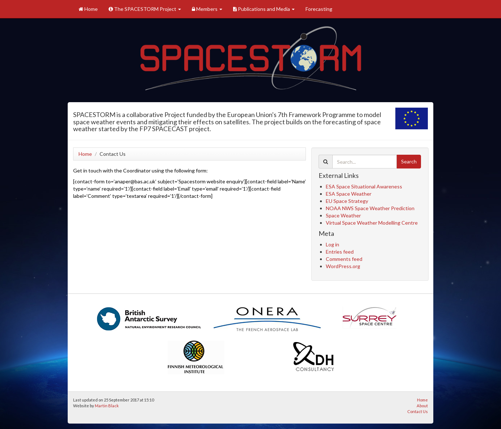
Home (88, 9)
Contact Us (417, 411)
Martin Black (107, 405)
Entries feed (340, 252)
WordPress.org (343, 266)
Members (207, 9)
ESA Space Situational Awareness (364, 186)
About (422, 405)
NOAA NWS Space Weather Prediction (370, 208)
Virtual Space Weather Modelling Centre (372, 223)
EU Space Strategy (347, 201)
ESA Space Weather (348, 194)
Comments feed (344, 259)
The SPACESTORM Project (145, 9)
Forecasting (319, 9)
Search (409, 161)
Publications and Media (264, 9)
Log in (332, 244)
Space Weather (343, 215)
